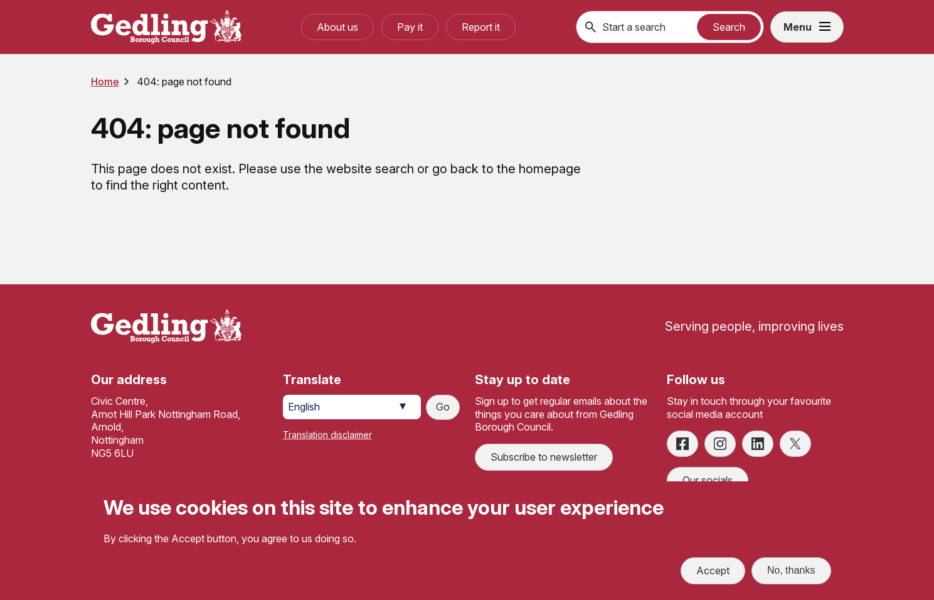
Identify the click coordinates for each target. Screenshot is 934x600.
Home (105, 81)
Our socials (707, 480)
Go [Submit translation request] (443, 406)
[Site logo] (166, 326)
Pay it (410, 27)
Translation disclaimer (327, 434)
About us (337, 27)
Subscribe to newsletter (544, 457)
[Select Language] (352, 407)
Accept (713, 570)
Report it (481, 27)
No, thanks (791, 570)
